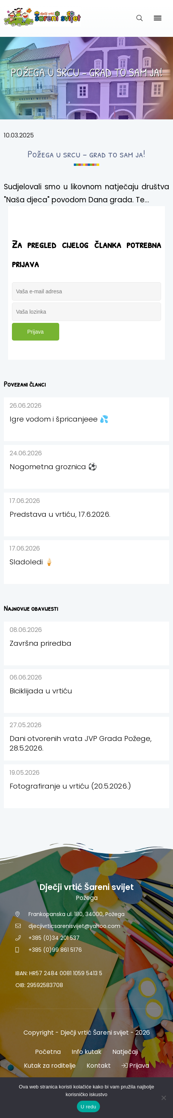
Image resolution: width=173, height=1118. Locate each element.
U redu (88, 1107)
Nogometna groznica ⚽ (53, 466)
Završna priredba (41, 643)
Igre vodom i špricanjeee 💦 (59, 419)
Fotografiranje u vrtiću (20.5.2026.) (70, 786)
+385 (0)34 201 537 (54, 938)
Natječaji (125, 1051)
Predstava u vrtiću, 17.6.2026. (60, 514)
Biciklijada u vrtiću (41, 691)
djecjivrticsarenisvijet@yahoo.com (74, 926)
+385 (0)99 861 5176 (55, 950)
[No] (163, 1097)
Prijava (35, 332)
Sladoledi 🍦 (31, 562)
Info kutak (86, 1051)
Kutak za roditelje (50, 1065)
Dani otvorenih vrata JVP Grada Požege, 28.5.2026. (80, 743)
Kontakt (98, 1065)
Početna (48, 1051)
